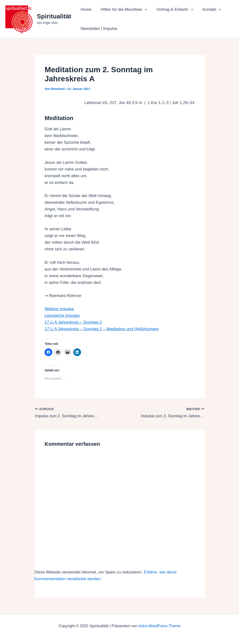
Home (85, 9)
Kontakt (208, 9)
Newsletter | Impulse (98, 28)
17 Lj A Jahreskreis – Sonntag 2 (73, 322)
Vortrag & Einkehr (172, 9)
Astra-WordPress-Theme (159, 626)
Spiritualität (54, 16)
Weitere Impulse (59, 309)
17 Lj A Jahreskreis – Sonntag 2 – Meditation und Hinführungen (102, 329)
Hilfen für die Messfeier (122, 9)
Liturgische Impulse (62, 315)
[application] (143, 9)
